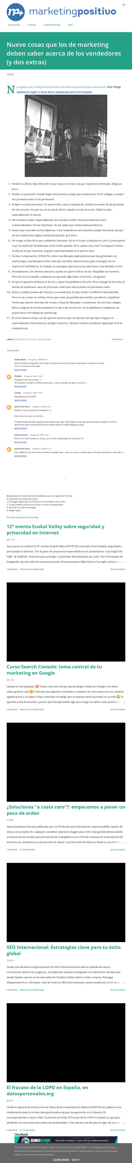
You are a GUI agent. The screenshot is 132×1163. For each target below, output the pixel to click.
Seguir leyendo (117, 569)
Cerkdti (17, 393)
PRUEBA (17, 376)
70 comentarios (27, 849)
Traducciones (44, 339)
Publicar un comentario (32, 569)
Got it (76, 1159)
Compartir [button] (117, 339)
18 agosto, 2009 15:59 (32, 393)
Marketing (19, 339)
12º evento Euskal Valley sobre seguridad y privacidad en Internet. (55, 529)
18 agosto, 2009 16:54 (39, 435)
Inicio (68, 25)
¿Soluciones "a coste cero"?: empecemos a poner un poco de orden (66, 810)
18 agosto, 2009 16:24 (41, 406)
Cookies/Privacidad (50, 25)
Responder (20, 370)
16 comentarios (27, 1130)
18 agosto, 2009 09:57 (37, 359)
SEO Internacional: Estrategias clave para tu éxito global (64, 950)
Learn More (61, 1159)
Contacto (30, 25)
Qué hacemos (13, 25)
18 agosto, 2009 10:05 (32, 376)
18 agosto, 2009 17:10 (41, 448)
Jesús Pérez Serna (22, 406)
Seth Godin (31, 339)
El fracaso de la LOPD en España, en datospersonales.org (47, 1090)
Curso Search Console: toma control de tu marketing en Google (54, 669)
